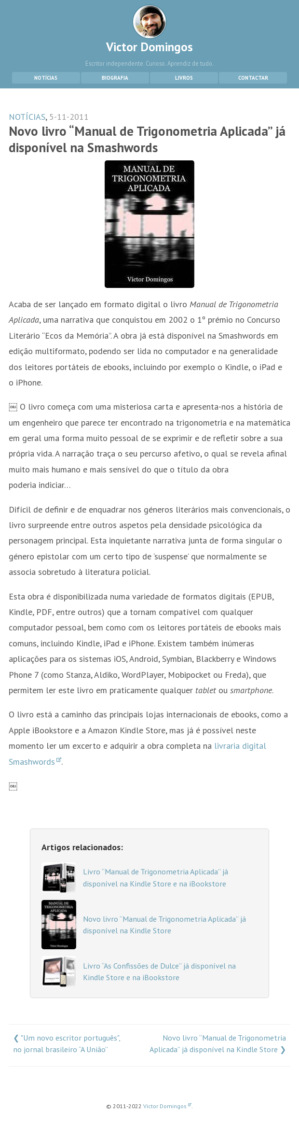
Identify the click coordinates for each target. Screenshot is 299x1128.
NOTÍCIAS (27, 116)
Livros (184, 77)
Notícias (45, 77)
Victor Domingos (149, 29)
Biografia (115, 77)
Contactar (253, 77)
